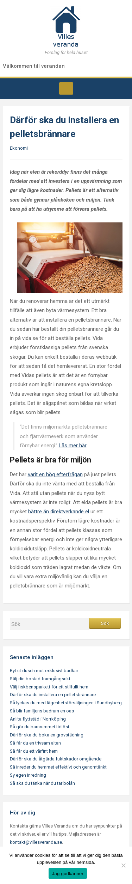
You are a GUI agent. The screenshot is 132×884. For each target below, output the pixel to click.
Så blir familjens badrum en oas (42, 710)
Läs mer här (73, 445)
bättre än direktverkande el (58, 511)
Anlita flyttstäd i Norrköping (38, 719)
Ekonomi (19, 148)
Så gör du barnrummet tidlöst (39, 726)
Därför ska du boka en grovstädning (46, 734)
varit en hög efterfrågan (55, 474)
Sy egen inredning (28, 775)
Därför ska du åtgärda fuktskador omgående (55, 758)
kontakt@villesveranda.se (36, 842)
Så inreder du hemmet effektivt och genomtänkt (58, 767)
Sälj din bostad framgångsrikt (40, 678)
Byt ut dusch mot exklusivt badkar (44, 670)
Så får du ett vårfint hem (34, 751)
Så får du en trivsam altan (35, 743)
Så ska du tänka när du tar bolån (42, 783)
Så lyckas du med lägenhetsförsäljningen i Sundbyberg (66, 702)
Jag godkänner (67, 873)
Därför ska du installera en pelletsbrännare (53, 694)
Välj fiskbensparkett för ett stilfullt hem (49, 686)
